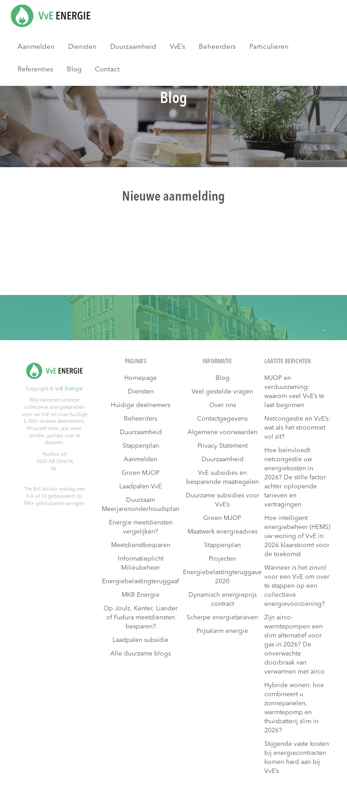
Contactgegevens (222, 419)
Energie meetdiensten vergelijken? (141, 527)
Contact (107, 69)
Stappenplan (140, 446)
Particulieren (269, 47)
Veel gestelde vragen (222, 392)
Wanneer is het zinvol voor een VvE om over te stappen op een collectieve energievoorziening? (296, 586)
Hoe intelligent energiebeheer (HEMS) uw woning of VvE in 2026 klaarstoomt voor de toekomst (297, 536)
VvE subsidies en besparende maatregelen (222, 477)
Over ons (222, 405)
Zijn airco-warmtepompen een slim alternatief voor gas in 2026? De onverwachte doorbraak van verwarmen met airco (294, 644)
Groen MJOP (140, 473)
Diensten (82, 47)
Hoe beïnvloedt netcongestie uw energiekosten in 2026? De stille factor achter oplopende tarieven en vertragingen (295, 477)
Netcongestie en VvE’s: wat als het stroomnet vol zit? (297, 428)
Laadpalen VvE (140, 486)
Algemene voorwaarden (223, 432)
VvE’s (177, 47)
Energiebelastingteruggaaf (140, 581)
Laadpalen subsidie (141, 640)
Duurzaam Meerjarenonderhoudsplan (140, 504)
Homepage (140, 378)
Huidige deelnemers (140, 405)
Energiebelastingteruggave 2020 (222, 577)
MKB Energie (140, 595)
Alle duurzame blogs (140, 654)
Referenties (35, 69)
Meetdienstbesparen (140, 545)
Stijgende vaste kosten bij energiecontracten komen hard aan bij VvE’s (296, 757)
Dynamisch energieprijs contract (222, 599)
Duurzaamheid (133, 47)
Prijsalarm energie (222, 631)
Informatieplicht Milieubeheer (141, 563)
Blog (74, 69)
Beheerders (217, 47)
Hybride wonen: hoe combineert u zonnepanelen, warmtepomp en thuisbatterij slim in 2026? (294, 708)
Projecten (222, 559)
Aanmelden (36, 47)
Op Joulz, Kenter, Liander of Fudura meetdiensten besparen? (140, 617)
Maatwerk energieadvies (223, 532)
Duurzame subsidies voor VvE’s (222, 500)
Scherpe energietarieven (222, 617)
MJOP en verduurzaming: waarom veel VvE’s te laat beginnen (294, 391)
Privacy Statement (222, 446)
